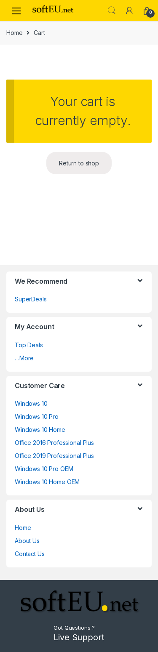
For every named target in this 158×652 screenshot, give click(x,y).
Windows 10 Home (40, 429)
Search (111, 10)
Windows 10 (31, 403)
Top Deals (29, 345)
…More (24, 358)
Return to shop (79, 163)
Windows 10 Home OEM (47, 481)
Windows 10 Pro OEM (44, 468)
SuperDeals (31, 299)
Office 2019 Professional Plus (54, 455)
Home (14, 32)
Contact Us (30, 553)
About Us (27, 540)
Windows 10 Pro (37, 416)
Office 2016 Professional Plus (54, 442)
